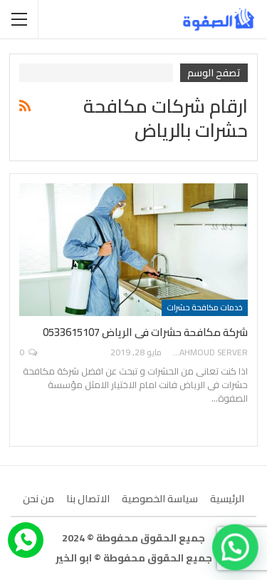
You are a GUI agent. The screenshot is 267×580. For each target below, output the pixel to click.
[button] (235, 548)
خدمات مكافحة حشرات (205, 307)
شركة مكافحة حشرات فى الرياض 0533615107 (145, 332)
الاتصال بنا (88, 498)
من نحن (38, 498)
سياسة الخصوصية (160, 498)
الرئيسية (227, 498)
